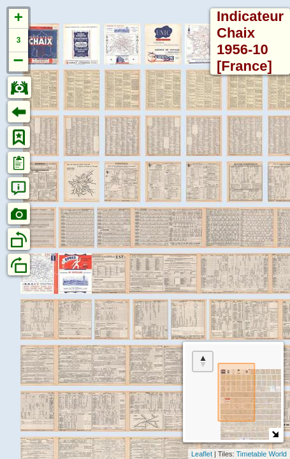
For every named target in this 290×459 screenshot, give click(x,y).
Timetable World (261, 454)
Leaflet (201, 454)
